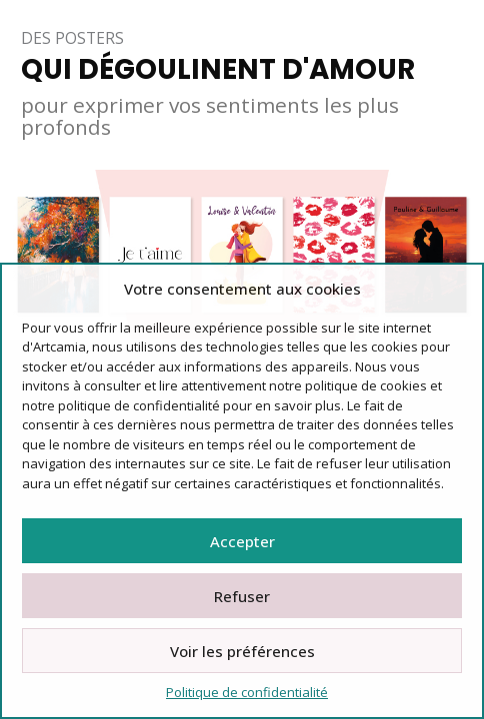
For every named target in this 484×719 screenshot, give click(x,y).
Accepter (242, 541)
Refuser (242, 596)
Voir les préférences (242, 651)
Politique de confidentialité (247, 692)
